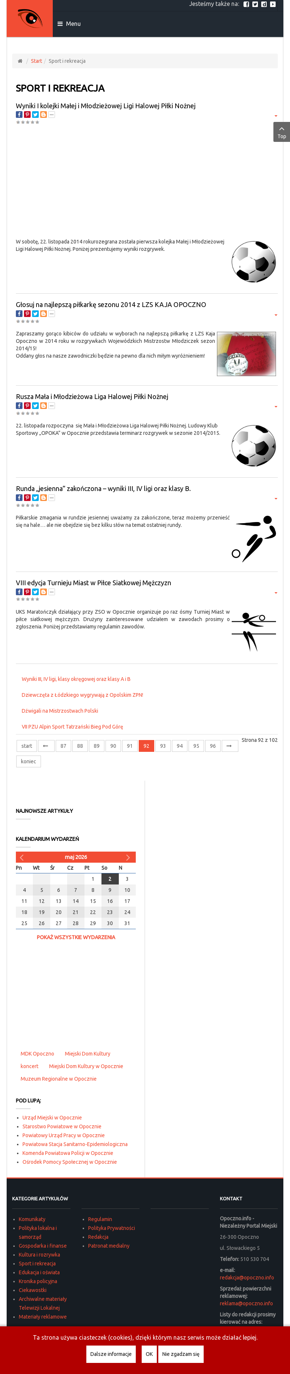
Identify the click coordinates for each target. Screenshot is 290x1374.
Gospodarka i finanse (43, 1246)
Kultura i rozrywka (39, 1255)
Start (36, 61)
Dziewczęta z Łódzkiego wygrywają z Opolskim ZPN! (82, 695)
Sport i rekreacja (37, 1263)
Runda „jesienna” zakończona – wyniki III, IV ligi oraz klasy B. (103, 488)
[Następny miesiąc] (129, 857)
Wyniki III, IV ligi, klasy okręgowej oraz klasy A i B (76, 679)
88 (80, 746)
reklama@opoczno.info (246, 1303)
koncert (29, 1066)
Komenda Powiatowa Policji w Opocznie (68, 1153)
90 (113, 746)
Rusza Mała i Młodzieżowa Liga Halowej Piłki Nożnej (92, 396)
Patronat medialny (109, 1246)
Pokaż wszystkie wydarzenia (76, 937)
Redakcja (98, 1237)
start (26, 746)
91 (130, 746)
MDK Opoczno (37, 1054)
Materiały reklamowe (43, 1317)
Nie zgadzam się (181, 1354)
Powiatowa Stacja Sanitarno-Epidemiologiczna (75, 1144)
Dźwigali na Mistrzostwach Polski (60, 711)
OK (149, 1354)
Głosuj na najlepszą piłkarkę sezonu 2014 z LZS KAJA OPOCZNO (111, 304)
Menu (69, 23)
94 (180, 746)
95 (196, 746)
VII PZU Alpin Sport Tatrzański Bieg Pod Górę (72, 727)
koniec (28, 761)
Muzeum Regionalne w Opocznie (59, 1079)
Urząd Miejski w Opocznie (52, 1118)
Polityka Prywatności (111, 1228)
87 (63, 746)
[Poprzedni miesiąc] (22, 857)
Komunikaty (32, 1219)
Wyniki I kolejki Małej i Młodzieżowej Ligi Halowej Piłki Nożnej (106, 105)
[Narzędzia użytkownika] (275, 115)
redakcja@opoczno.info (247, 1278)
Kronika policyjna (38, 1281)
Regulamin (100, 1219)
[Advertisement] (147, 182)
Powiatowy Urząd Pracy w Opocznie (64, 1135)
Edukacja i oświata (39, 1272)
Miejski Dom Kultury (87, 1054)
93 (163, 746)
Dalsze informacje (111, 1354)
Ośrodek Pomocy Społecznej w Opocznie (70, 1162)
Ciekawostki (32, 1290)
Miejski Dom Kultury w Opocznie (86, 1066)
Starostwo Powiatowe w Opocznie (62, 1126)
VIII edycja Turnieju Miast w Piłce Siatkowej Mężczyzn (93, 582)
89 (97, 746)
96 (213, 746)
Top (281, 131)
